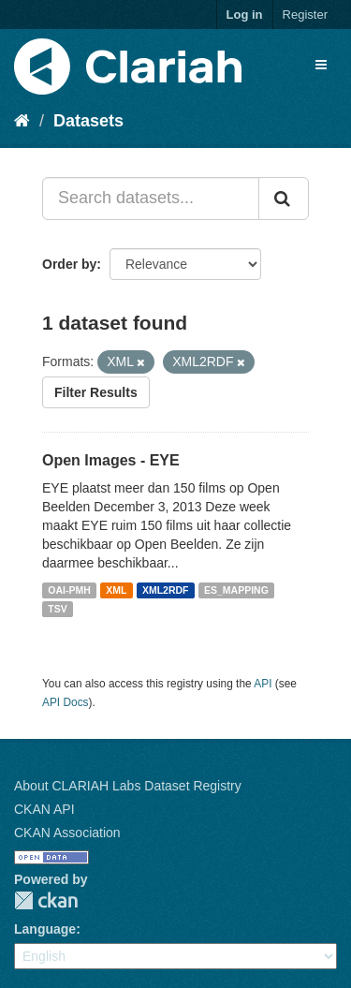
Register (305, 14)
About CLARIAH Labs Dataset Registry (127, 785)
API (262, 683)
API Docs (65, 702)
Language (45, 929)
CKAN (46, 900)
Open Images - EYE (111, 460)
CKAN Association (67, 832)
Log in (245, 14)
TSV (57, 608)
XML (116, 590)
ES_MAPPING (236, 590)
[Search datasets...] (150, 198)
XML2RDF (165, 590)
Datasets (88, 120)
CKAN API (44, 809)
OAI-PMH (69, 590)
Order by (69, 264)
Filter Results (96, 392)
